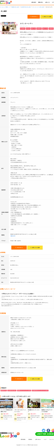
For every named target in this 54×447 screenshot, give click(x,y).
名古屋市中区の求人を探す (26, 7)
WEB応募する (34, 16)
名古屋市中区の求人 (12, 390)
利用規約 (30, 439)
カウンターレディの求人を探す (38, 7)
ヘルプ (45, 439)
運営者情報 (23, 439)
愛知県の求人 (3, 390)
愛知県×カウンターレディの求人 (24, 390)
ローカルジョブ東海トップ (5, 7)
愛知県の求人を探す (15, 7)
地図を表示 (12, 235)
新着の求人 (40, 2)
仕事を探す (33, 2)
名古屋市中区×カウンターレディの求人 (40, 390)
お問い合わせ (38, 439)
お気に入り (47, 2)
